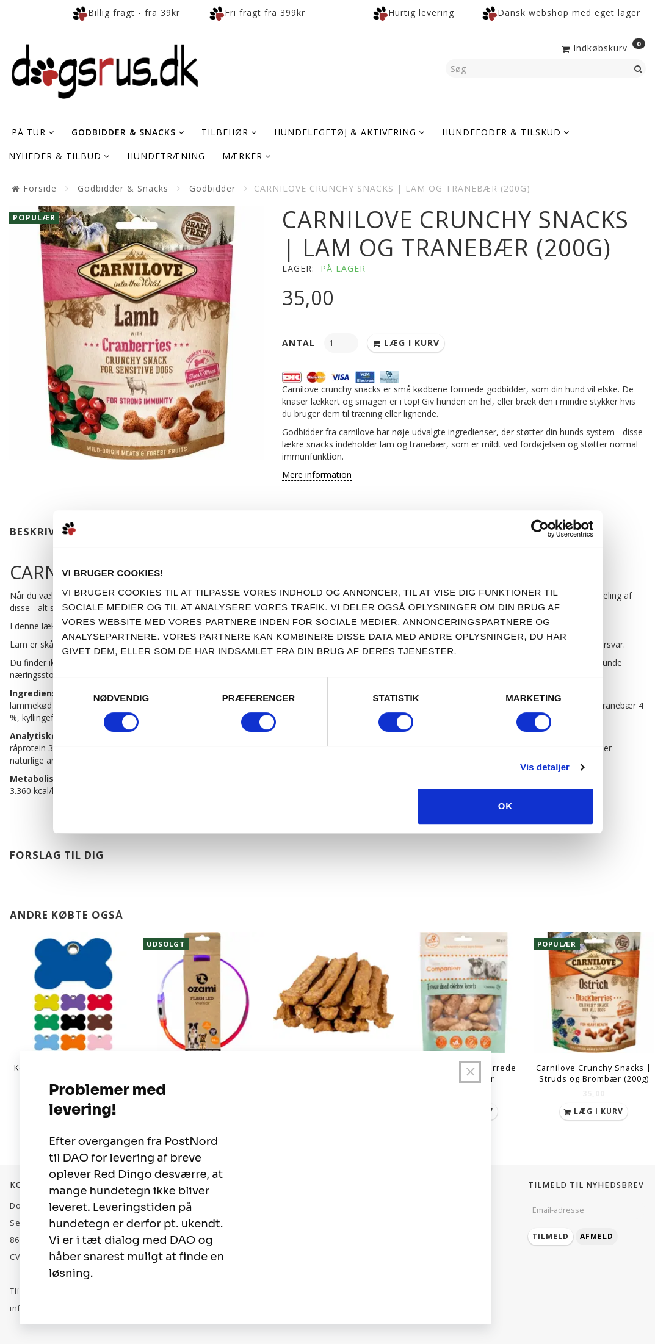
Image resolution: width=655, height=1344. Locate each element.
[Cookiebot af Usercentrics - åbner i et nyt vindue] (540, 528)
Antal (300, 343)
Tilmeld (550, 1236)
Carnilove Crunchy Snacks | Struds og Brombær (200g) (593, 1073)
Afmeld (596, 1236)
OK (505, 806)
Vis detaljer (545, 767)
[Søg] (638, 68)
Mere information (317, 474)
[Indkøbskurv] (602, 47)
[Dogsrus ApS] (105, 69)
